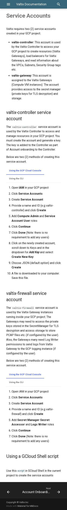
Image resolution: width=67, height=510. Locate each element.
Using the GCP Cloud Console (25, 170)
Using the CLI (16, 178)
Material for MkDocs (28, 506)
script (20, 470)
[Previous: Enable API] (11, 490)
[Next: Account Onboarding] (41, 490)
